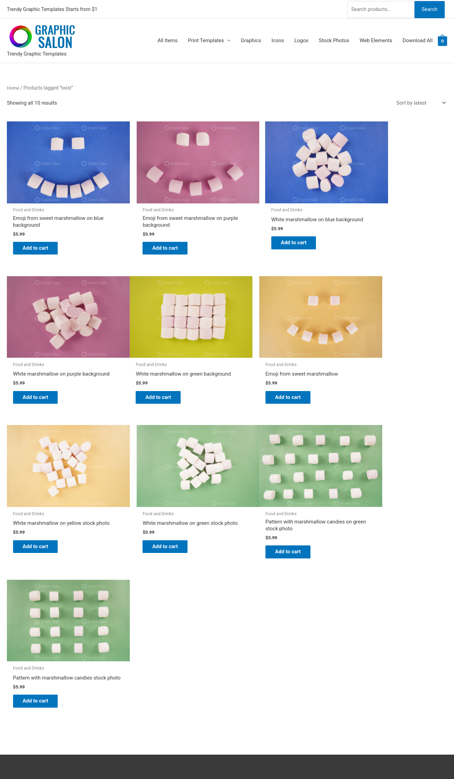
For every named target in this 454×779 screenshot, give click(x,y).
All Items (168, 40)
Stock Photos (334, 40)
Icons (277, 40)
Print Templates (206, 40)
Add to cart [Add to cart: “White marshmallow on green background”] (40, 380)
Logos (301, 40)
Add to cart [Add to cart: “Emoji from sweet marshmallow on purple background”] (151, 236)
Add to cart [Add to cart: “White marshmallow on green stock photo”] (375, 380)
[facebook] (11, 630)
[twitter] (11, 613)
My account (247, 644)
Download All (417, 40)
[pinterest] (11, 605)
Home (13, 87)
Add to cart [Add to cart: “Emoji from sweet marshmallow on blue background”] (40, 236)
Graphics (251, 40)
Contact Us (246, 654)
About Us (244, 625)
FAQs (240, 635)
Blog (239, 616)
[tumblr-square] (11, 622)
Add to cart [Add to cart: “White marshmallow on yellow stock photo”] (263, 380)
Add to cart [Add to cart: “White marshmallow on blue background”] (263, 230)
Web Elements (376, 40)
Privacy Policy (249, 663)
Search (429, 8)
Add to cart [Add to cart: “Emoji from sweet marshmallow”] (151, 374)
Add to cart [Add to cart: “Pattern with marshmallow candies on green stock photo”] (40, 523)
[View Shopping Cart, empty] (442, 40)
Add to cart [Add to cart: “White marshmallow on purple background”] (375, 236)
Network (262, 760)
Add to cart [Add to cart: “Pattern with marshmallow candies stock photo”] (151, 523)
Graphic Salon (250, 606)
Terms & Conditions (256, 673)
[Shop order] (419, 102)
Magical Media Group (327, 760)
